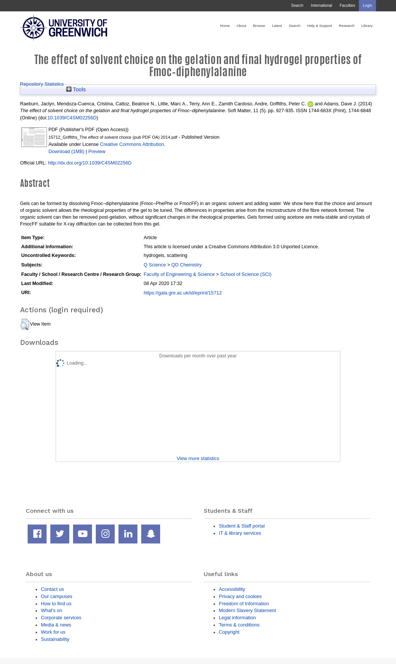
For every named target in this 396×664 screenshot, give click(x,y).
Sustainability (55, 639)
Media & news (56, 625)
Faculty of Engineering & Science (179, 274)
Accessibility (232, 589)
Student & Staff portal (242, 526)
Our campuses (56, 596)
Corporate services (61, 617)
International (321, 5)
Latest (277, 25)
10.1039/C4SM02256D (72, 118)
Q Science (154, 265)
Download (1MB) (66, 151)
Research (346, 25)
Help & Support (319, 25)
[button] (24, 324)
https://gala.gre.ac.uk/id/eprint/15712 (182, 293)
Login (367, 5)
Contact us (52, 589)
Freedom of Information (244, 603)
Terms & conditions (239, 625)
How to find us (56, 603)
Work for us (53, 632)
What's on (51, 610)
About (241, 25)
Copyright (229, 632)
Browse (259, 25)
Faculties (347, 5)
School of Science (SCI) (245, 274)
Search (297, 5)
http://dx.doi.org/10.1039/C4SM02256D (89, 163)
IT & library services (240, 533)
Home (225, 25)
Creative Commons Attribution (132, 144)
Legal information (237, 617)
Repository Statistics (42, 84)
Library (367, 25)
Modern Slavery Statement (247, 610)
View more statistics (198, 458)
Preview (96, 151)
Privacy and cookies (240, 596)
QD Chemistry (186, 265)
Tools (76, 89)
